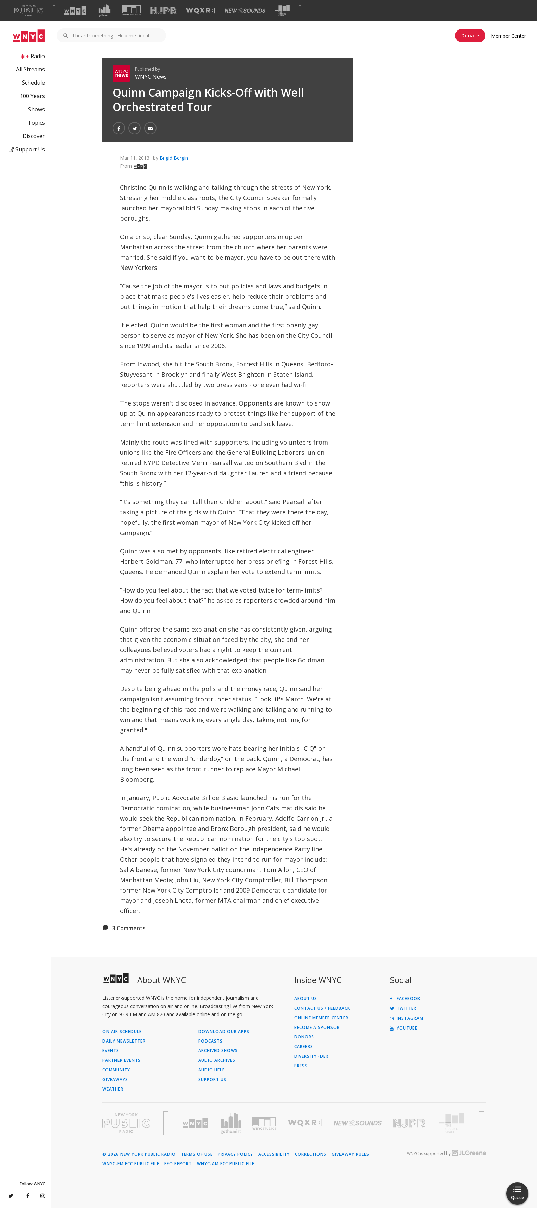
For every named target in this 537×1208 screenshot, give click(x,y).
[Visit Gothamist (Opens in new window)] (104, 10)
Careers (303, 1047)
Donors (304, 1037)
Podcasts (210, 1041)
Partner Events (121, 1060)
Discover (34, 136)
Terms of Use (197, 1154)
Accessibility (274, 1154)
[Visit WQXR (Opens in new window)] (200, 11)
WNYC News (151, 76)
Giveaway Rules (350, 1154)
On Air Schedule (122, 1032)
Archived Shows (218, 1051)
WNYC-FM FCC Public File (130, 1164)
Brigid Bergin (174, 157)
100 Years (32, 96)
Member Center (508, 36)
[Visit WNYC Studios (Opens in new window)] (131, 10)
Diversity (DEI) (311, 1056)
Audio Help (211, 1070)
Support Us (27, 149)
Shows (36, 109)
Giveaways (115, 1080)
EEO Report (178, 1164)
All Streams (30, 69)
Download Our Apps (223, 1032)
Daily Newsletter (124, 1041)
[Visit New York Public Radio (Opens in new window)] (126, 1123)
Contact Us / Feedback (322, 1008)
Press (301, 1066)
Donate (470, 35)
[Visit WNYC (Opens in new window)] (75, 10)
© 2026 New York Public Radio (139, 1154)
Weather (112, 1089)
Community (116, 1070)
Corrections (310, 1154)
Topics (36, 122)
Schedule (33, 82)
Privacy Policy (235, 1154)
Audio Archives (216, 1060)
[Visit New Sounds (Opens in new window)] (245, 10)
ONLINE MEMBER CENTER (321, 1018)
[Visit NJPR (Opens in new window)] (163, 10)
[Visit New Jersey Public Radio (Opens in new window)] (410, 1123)
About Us (305, 999)
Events (110, 1051)
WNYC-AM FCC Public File (225, 1164)
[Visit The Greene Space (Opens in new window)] (282, 11)
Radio (37, 56)
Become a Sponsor (317, 1027)
